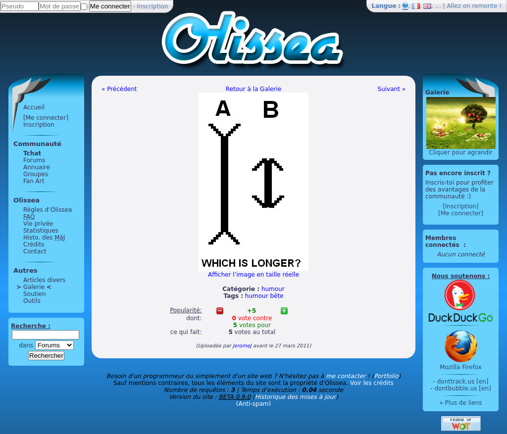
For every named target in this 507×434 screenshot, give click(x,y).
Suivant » (392, 89)
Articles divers (44, 280)
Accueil (34, 107)
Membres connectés (443, 241)
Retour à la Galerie (253, 89)
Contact (35, 251)
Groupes (35, 174)
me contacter (345, 376)
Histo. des (44, 237)
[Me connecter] (45, 117)
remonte (485, 5)
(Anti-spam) (253, 403)
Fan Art (33, 181)
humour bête (264, 295)
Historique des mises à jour (295, 396)
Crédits (33, 244)
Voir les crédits (372, 383)
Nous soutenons (458, 276)
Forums (34, 160)
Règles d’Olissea (47, 209)
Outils (32, 300)
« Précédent (119, 89)
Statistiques (40, 230)
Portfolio (386, 376)
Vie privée (38, 223)
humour (273, 289)
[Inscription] (460, 206)
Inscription (152, 6)
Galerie (33, 287)
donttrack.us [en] (463, 381)
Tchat (32, 153)
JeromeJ (242, 345)
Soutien (34, 293)
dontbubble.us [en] (462, 388)
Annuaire (36, 167)
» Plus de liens (460, 402)
